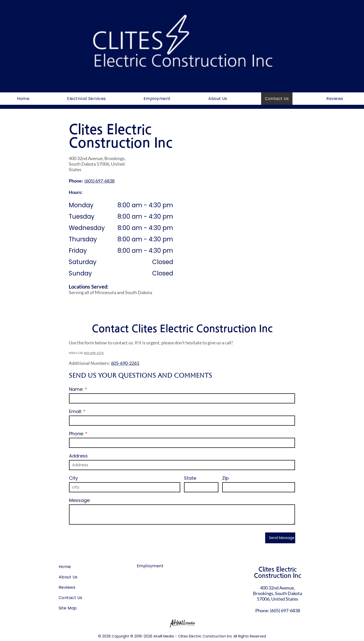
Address (78, 456)
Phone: (76, 433)
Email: (75, 411)
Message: (79, 500)
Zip (225, 478)
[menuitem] (25, 98)
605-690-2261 (125, 363)
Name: (76, 389)
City (73, 478)
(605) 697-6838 (285, 610)
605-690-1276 (94, 353)
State (190, 478)
